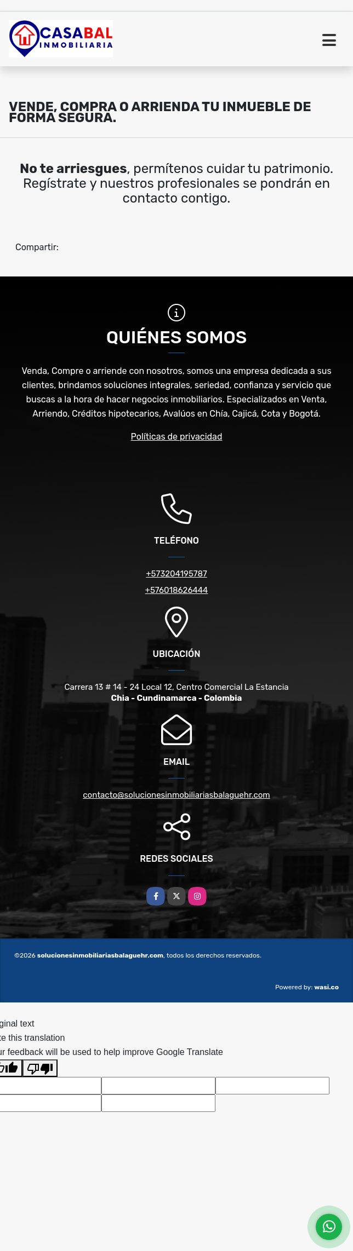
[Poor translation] (40, 1068)
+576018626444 (176, 590)
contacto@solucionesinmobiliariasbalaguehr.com (176, 795)
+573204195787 (176, 574)
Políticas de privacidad (177, 436)
